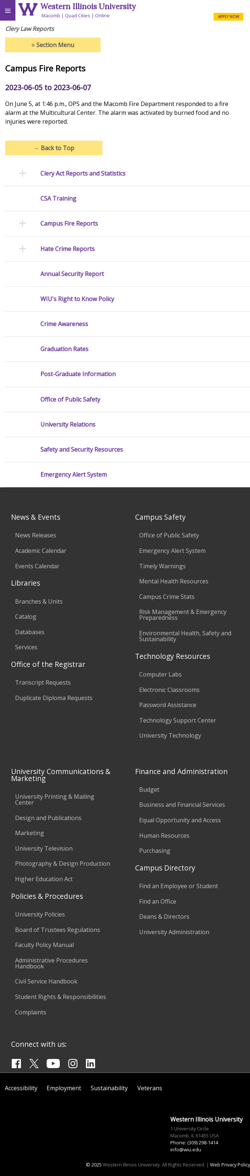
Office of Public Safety (70, 399)
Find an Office (157, 901)
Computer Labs (160, 674)
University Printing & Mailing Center (54, 799)
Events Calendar (37, 566)
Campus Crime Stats (167, 597)
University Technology (170, 735)
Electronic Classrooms (169, 690)
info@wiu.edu (185, 1149)
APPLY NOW (228, 16)
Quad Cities (77, 15)
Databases (29, 632)
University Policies (40, 914)
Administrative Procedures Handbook (51, 963)
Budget (149, 789)
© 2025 (94, 1164)
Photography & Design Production (62, 863)
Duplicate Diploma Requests (54, 698)
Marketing (29, 833)
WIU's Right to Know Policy (77, 299)
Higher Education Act (44, 879)
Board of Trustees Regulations (57, 930)
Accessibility (21, 1088)
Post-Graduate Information (78, 374)
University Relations (67, 424)
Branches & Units (39, 601)
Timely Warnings (162, 566)
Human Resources (164, 835)
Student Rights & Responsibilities (60, 997)
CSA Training (58, 198)
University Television (44, 848)
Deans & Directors (164, 916)
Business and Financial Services (182, 805)
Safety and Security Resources (81, 449)
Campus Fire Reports (69, 223)
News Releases (35, 535)
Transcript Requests (43, 682)
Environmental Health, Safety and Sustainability (185, 636)
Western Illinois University (88, 6)
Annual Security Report (72, 274)
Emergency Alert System (73, 474)
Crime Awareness (64, 324)
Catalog (25, 616)
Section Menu (53, 45)
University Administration (174, 932)
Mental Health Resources (174, 581)
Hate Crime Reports (67, 249)
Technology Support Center (177, 720)
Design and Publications (48, 818)
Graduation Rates (64, 349)
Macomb (50, 15)
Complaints (30, 1012)
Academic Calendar (40, 551)
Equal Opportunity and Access (180, 820)
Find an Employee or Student (178, 886)
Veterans (149, 1088)
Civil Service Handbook (46, 981)
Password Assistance (167, 705)
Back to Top (53, 148)
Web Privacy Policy (230, 1164)
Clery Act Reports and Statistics (83, 173)
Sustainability (109, 1088)
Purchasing (154, 851)
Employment (64, 1088)
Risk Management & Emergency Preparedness (183, 615)
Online (102, 15)
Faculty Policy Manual (44, 945)
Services (26, 647)
